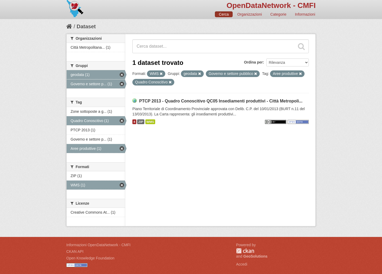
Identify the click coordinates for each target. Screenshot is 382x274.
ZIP (140, 122)
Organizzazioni (249, 14)
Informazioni (305, 14)
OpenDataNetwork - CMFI (271, 5)
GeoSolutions (255, 256)
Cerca (224, 14)
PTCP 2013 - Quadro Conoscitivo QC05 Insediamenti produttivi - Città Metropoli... (220, 101)
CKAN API (75, 251)
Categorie (278, 14)
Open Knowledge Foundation (90, 258)
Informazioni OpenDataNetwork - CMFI (98, 245)
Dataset (86, 26)
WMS (150, 122)
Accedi (241, 264)
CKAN (245, 251)
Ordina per (253, 62)
